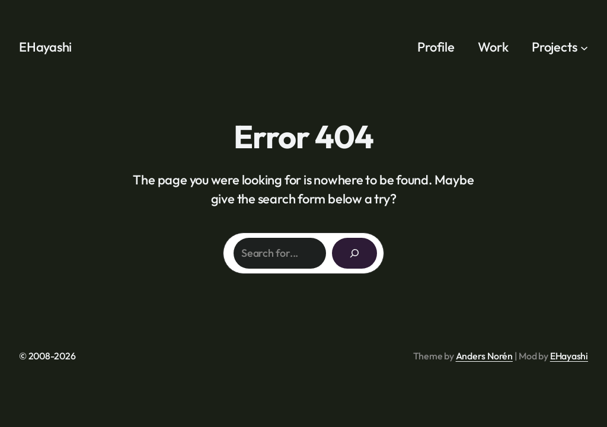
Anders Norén (484, 356)
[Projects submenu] (584, 47)
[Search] (354, 253)
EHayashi (45, 47)
